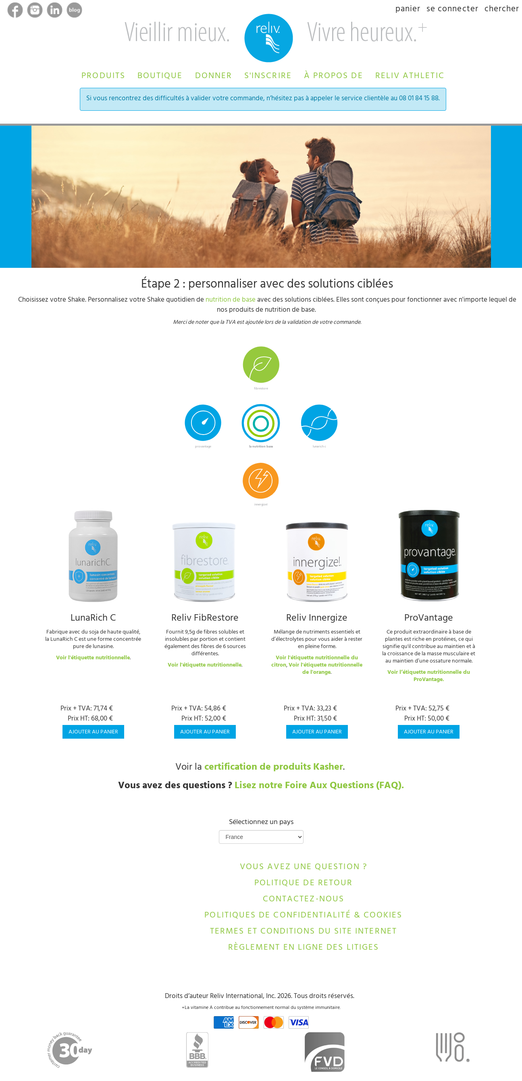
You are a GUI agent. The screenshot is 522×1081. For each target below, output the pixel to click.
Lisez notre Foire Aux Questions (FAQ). (319, 786)
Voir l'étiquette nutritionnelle (93, 658)
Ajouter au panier (93, 732)
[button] (103, 75)
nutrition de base (231, 300)
